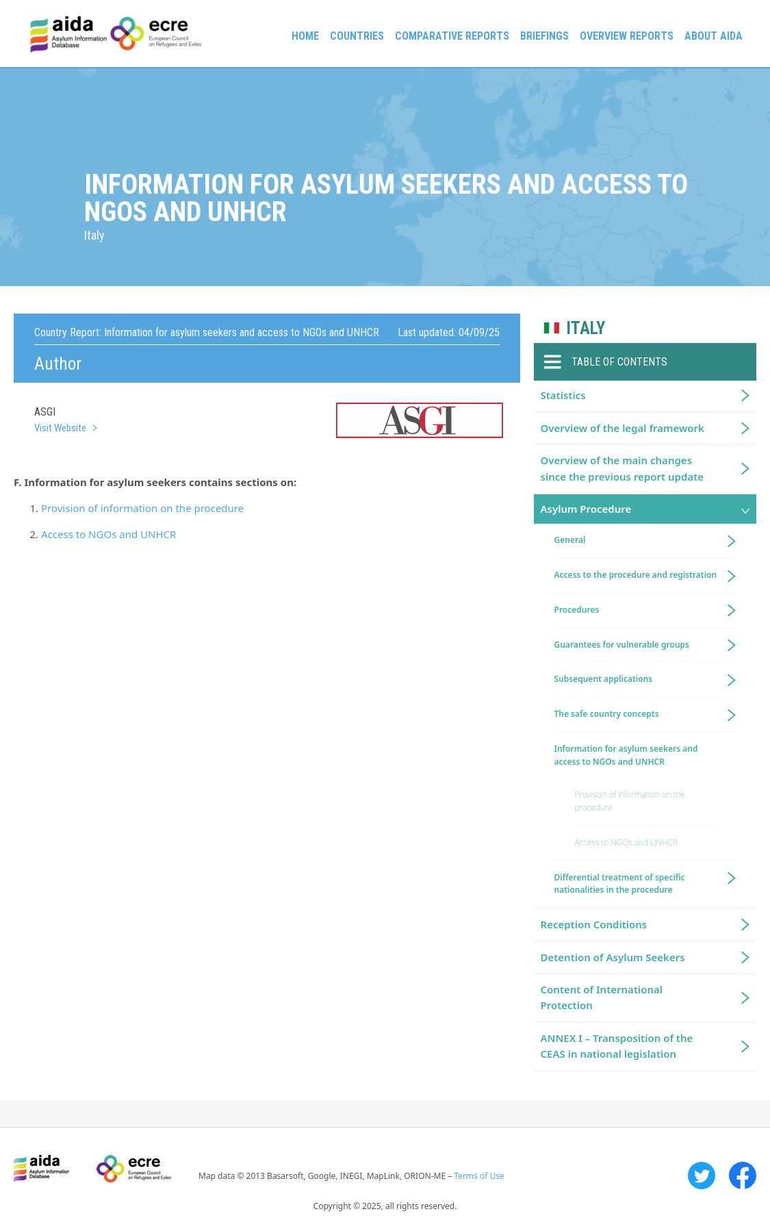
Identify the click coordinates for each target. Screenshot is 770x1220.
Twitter (701, 1175)
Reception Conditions (594, 924)
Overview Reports (626, 35)
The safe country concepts (606, 714)
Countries (357, 35)
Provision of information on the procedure (142, 508)
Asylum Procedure (586, 509)
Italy (585, 328)
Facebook (742, 1175)
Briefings (544, 35)
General (570, 540)
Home (305, 35)
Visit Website (60, 428)
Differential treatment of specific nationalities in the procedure (619, 884)
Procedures (577, 609)
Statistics (563, 395)
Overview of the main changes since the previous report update (622, 468)
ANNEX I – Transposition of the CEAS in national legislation (617, 1045)
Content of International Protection (602, 997)
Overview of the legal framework (622, 428)
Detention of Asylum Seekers (613, 957)
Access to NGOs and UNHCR (108, 534)
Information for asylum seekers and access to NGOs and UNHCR (626, 755)
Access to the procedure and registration (635, 575)
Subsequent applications (603, 679)
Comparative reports (452, 35)
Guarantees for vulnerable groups (621, 644)
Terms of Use (479, 1176)
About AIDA (713, 35)
